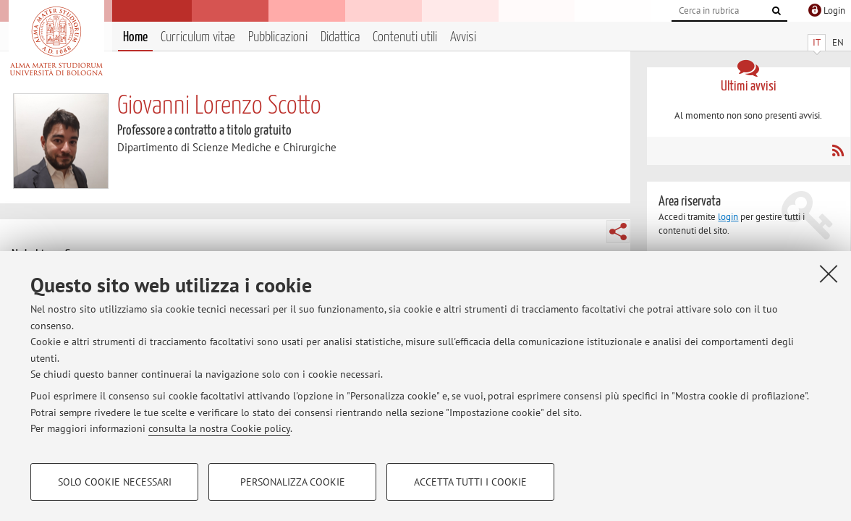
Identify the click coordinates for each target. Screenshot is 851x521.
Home (135, 37)
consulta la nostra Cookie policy (219, 428)
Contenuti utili (405, 37)
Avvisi (463, 37)
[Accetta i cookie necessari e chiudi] (828, 273)
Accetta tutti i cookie (470, 481)
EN (838, 42)
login (728, 217)
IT (817, 42)
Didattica (340, 37)
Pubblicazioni (278, 37)
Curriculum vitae (198, 37)
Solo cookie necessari (115, 481)
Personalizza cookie (292, 481)
